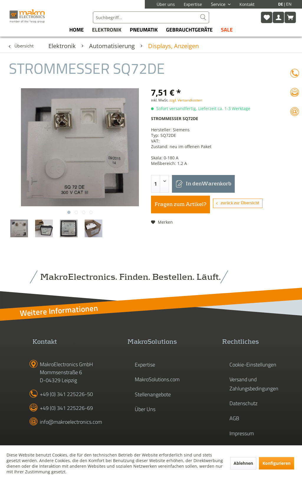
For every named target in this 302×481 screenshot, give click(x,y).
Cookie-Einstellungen (252, 365)
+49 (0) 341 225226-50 (66, 394)
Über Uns (145, 409)
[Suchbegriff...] (151, 17)
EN (289, 4)
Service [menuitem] (218, 4)
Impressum (241, 433)
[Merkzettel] (267, 17)
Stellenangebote (153, 394)
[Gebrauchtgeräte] (189, 29)
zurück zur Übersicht (237, 203)
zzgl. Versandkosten (185, 100)
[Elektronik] (107, 29)
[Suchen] (203, 17)
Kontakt (247, 4)
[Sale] (227, 29)
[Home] (76, 29)
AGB (234, 418)
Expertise (193, 4)
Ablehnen (243, 463)
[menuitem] (151, 17)
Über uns (166, 4)
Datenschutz (243, 403)
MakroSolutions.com (157, 379)
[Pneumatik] (144, 29)
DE (281, 4)
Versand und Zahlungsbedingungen (253, 383)
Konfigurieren (276, 463)
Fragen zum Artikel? (180, 204)
